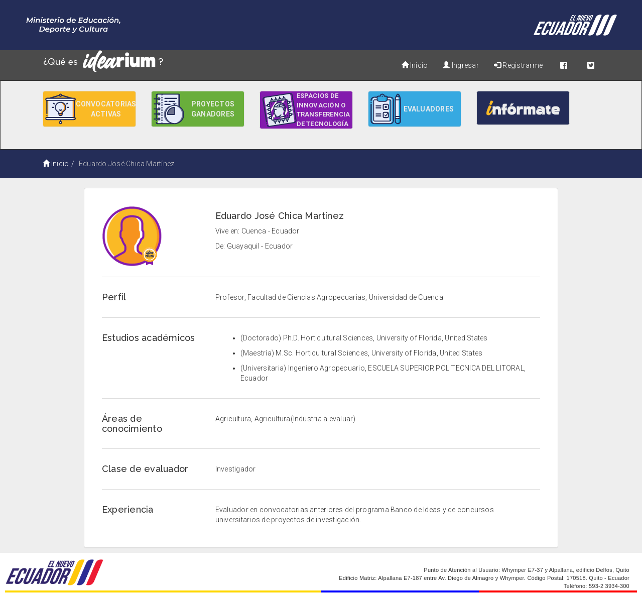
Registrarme (518, 65)
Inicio (415, 65)
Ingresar (460, 65)
